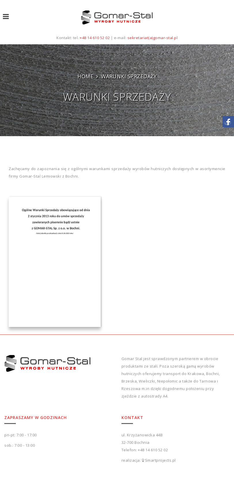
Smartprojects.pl (160, 460)
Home (85, 76)
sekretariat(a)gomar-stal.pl (153, 37)
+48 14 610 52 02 (95, 37)
